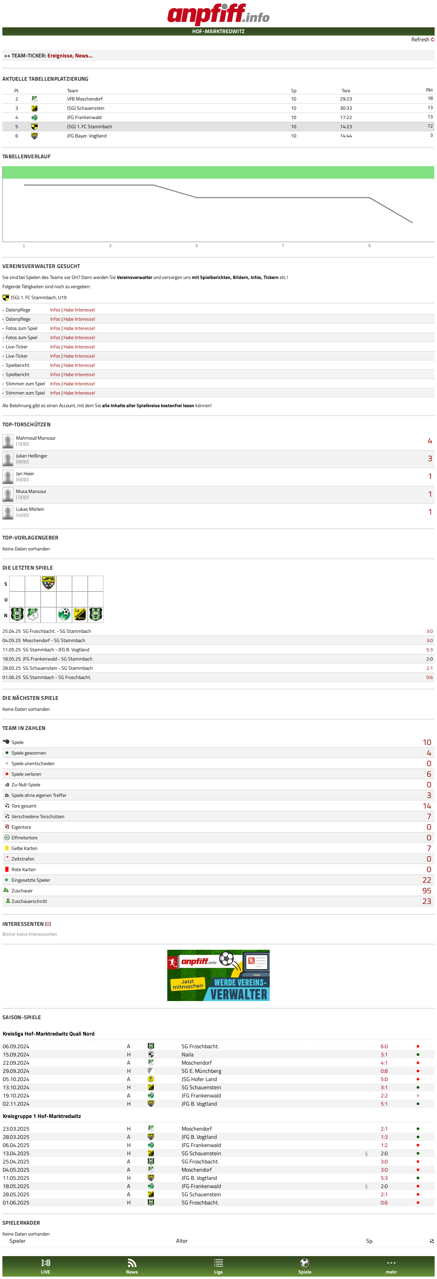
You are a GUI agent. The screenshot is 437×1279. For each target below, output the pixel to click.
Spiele (304, 1266)
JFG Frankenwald (84, 117)
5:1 (384, 1104)
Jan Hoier (25, 473)
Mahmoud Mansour (36, 437)
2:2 (384, 1095)
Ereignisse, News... (70, 55)
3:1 (384, 1054)
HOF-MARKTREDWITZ (218, 31)
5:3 (429, 649)
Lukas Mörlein (30, 508)
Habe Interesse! (79, 309)
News (132, 1266)
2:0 (429, 658)
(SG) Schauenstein (85, 107)
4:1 (384, 1062)
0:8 (384, 1071)
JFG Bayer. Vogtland (87, 135)
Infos (55, 309)
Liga (218, 1266)
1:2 (384, 1145)
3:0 (429, 631)
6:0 (384, 1046)
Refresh (420, 39)
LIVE (46, 1266)
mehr (391, 1266)
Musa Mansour (31, 491)
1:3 (384, 1137)
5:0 (384, 1079)
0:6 (429, 677)
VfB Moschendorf (85, 98)
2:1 (429, 667)
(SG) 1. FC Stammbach (89, 126)
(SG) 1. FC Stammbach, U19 (39, 297)
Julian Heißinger (31, 455)
